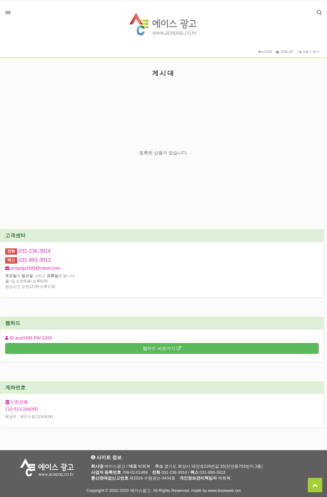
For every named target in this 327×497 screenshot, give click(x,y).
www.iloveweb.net (224, 490)
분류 (8, 12)
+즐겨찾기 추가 (308, 52)
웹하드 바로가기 (162, 348)
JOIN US (284, 52)
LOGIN (265, 52)
